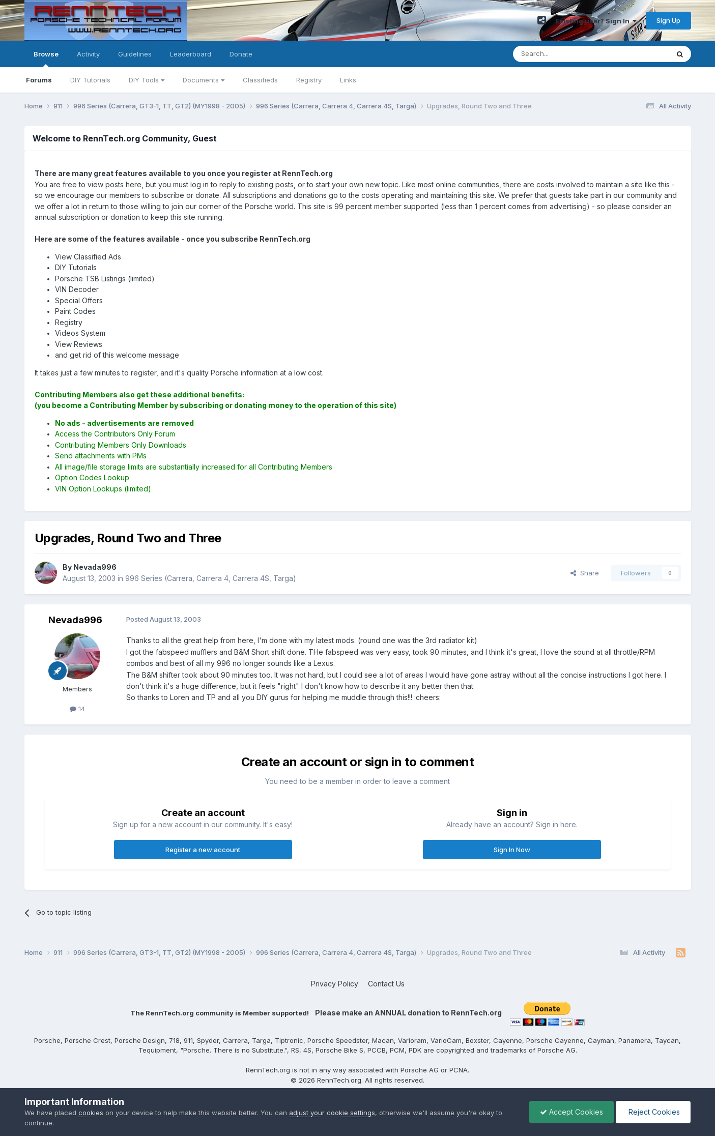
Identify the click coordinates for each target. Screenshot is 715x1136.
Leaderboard (190, 54)
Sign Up (668, 20)
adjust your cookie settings (332, 1113)
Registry (309, 80)
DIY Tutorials (90, 80)
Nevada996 (75, 620)
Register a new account (202, 850)
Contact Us (386, 983)
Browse (46, 58)
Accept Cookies (571, 1112)
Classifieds (260, 80)
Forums (39, 80)
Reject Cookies (653, 1112)
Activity (88, 54)
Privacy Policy (334, 983)
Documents (203, 80)
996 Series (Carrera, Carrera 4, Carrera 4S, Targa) (210, 578)
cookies (90, 1113)
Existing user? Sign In (596, 21)
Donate (241, 54)
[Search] (565, 54)
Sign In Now (512, 850)
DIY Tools (146, 80)
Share (584, 573)
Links (348, 80)
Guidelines (135, 54)
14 (77, 709)
